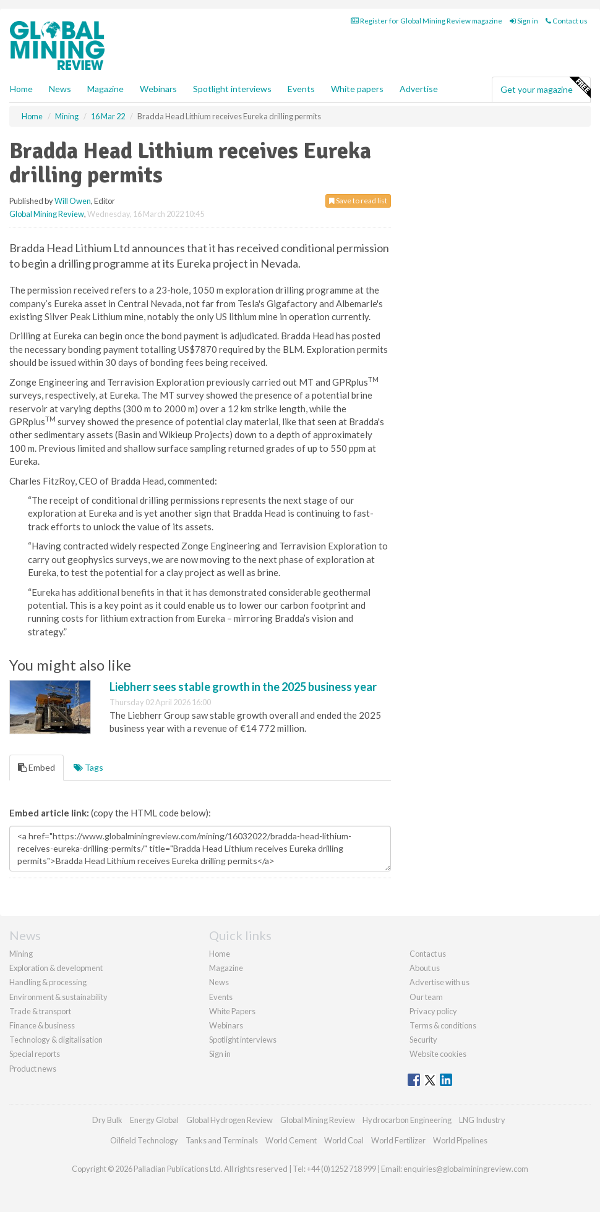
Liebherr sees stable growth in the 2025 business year (243, 686)
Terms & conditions (442, 1025)
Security (423, 1040)
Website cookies (437, 1054)
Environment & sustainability (58, 997)
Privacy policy (433, 1011)
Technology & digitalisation (56, 1040)
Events (301, 88)
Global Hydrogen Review (229, 1120)
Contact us (567, 21)
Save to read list (358, 200)
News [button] (60, 88)
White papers (357, 88)
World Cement (291, 1140)
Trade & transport (40, 1011)
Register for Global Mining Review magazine (426, 21)
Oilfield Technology (144, 1140)
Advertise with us (439, 982)
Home (21, 88)
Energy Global (154, 1120)
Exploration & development (56, 968)
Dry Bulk (107, 1120)
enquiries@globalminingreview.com (465, 1169)
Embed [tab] (36, 767)
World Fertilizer (398, 1140)
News (219, 982)
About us (424, 968)
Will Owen (72, 201)
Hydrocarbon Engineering (407, 1120)
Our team (426, 997)
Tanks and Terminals (222, 1140)
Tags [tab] (88, 767)
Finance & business (42, 1025)
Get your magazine (545, 87)
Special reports (34, 1054)
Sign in (524, 21)
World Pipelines (460, 1140)
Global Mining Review (46, 214)
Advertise (419, 88)
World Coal (344, 1140)
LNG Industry (482, 1120)
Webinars (158, 88)
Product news (32, 1069)
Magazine (105, 88)
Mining (21, 954)
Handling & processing (48, 982)
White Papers (232, 1011)
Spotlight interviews (232, 88)
